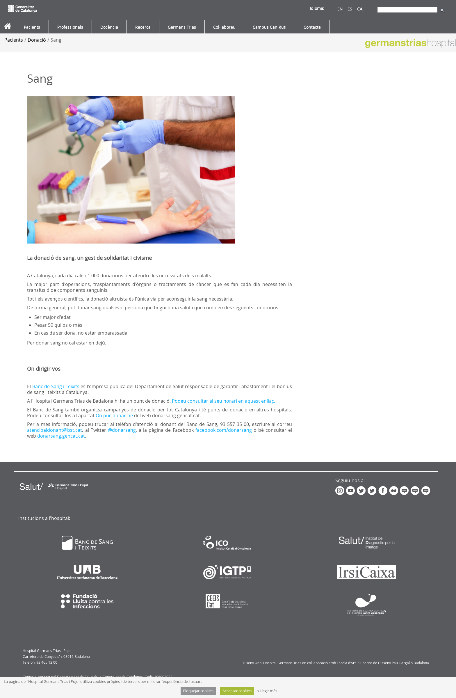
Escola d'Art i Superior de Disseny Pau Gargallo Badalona (383, 662)
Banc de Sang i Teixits (55, 386)
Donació (37, 40)
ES (350, 9)
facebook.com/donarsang (223, 430)
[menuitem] (31, 27)
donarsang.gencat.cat (61, 436)
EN (340, 9)
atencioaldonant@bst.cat (54, 430)
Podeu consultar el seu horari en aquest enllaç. (224, 401)
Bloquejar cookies (198, 690)
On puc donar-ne (114, 415)
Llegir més (268, 690)
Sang (56, 40)
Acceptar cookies (237, 690)
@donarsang (122, 430)
